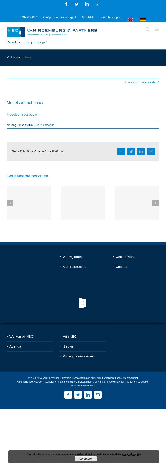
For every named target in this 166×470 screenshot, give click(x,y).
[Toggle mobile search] (148, 29)
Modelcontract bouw (22, 114)
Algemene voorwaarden (30, 381)
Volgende (149, 82)
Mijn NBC (70, 336)
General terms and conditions (61, 381)
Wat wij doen (72, 257)
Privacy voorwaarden (78, 356)
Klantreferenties (74, 266)
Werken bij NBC (21, 336)
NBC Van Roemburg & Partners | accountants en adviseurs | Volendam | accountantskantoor (87, 378)
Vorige (133, 82)
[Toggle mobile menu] (157, 29)
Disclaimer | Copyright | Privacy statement (102, 381)
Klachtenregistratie (137, 381)
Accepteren (86, 458)
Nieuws (68, 346)
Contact (121, 266)
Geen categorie (45, 125)
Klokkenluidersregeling (83, 385)
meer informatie (131, 454)
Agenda (15, 346)
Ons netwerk (125, 257)
